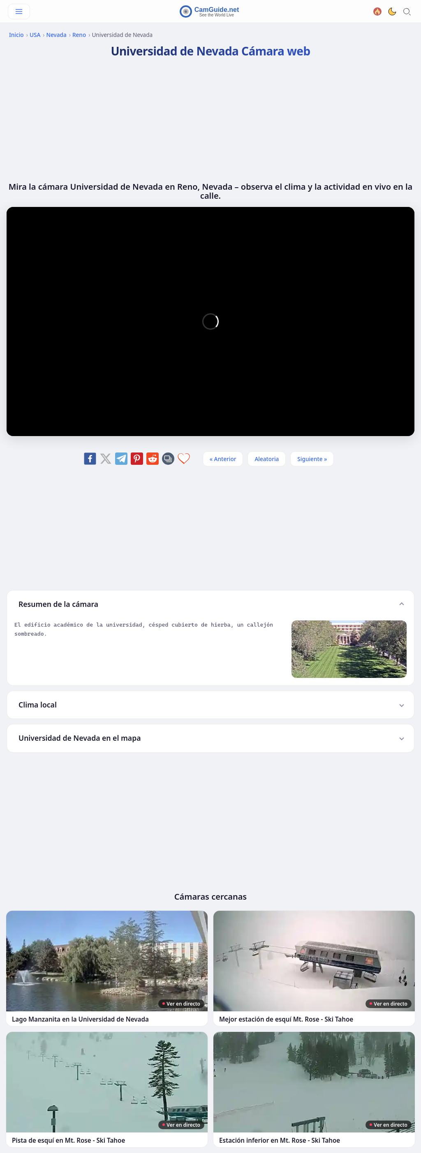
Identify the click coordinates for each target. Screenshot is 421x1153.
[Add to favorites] (184, 458)
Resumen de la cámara (58, 604)
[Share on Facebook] (90, 458)
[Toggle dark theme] (392, 11)
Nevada (56, 35)
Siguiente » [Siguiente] (312, 459)
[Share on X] (105, 458)
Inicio (16, 35)
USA (35, 35)
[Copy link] (168, 458)
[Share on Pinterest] (137, 458)
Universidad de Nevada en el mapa (80, 738)
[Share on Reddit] (152, 458)
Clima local (38, 705)
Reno (79, 35)
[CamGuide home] (210, 11)
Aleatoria (266, 459)
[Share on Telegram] (121, 458)
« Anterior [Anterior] (223, 459)
